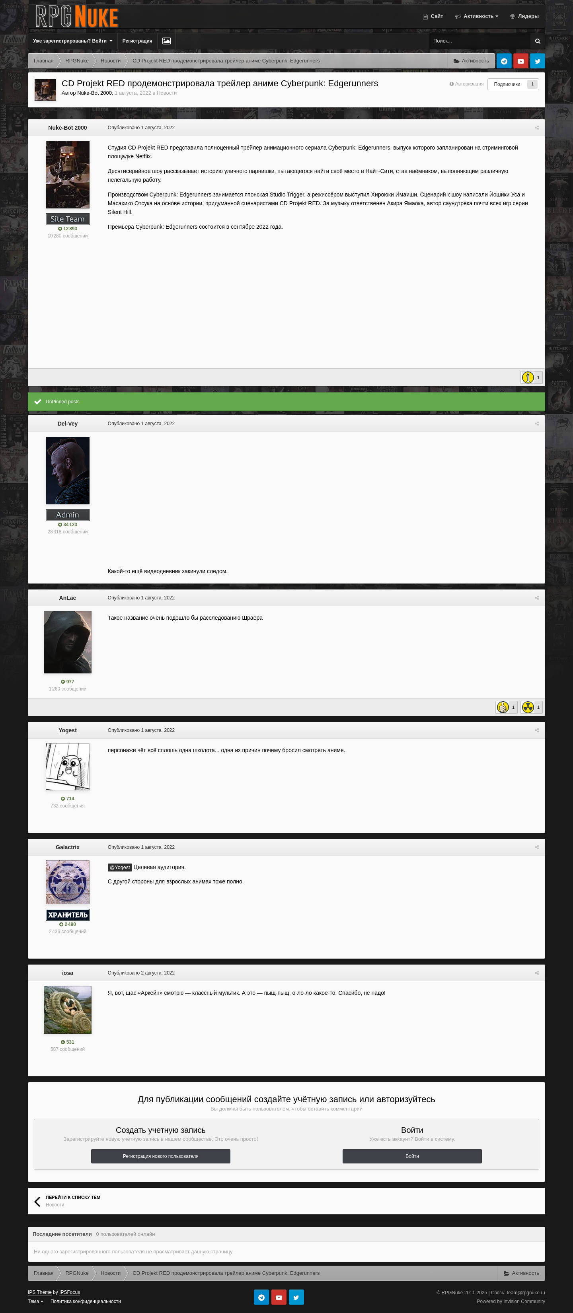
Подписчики (507, 84)
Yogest (67, 730)
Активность (480, 16)
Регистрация (137, 41)
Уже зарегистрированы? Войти (73, 41)
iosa (67, 973)
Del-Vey (68, 423)
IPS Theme (40, 1292)
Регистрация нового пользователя (161, 1156)
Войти (412, 1156)
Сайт (436, 16)
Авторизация (469, 84)
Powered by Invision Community (511, 1301)
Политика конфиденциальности (86, 1301)
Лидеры (528, 16)
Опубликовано (140, 127)
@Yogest (119, 867)
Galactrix (68, 847)
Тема (35, 1301)
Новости (167, 93)
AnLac (67, 598)
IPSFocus (69, 1292)
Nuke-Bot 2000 (94, 93)
